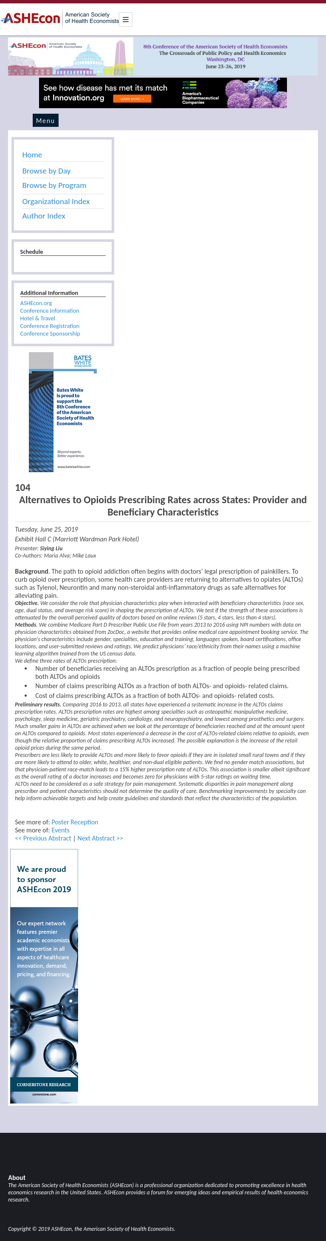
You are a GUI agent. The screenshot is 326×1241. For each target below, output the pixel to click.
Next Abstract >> (101, 838)
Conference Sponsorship (50, 333)
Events (60, 830)
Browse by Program (54, 185)
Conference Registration (50, 326)
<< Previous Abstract (43, 838)
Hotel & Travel (37, 318)
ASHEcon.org (36, 303)
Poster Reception (74, 822)
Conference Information (49, 310)
